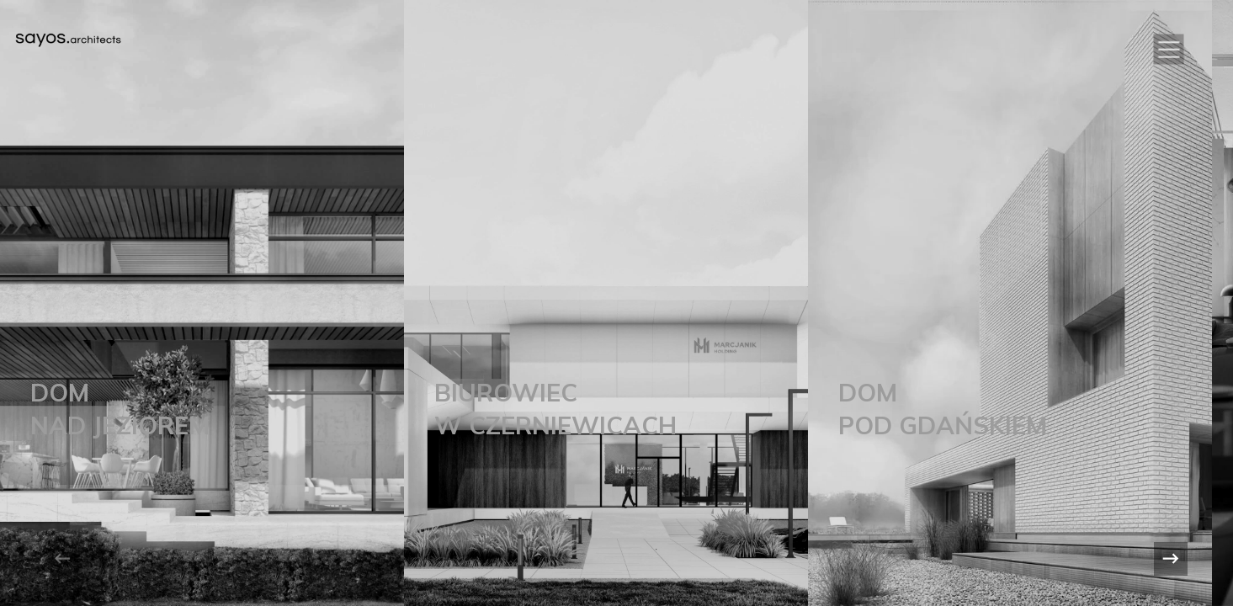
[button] (1169, 50)
